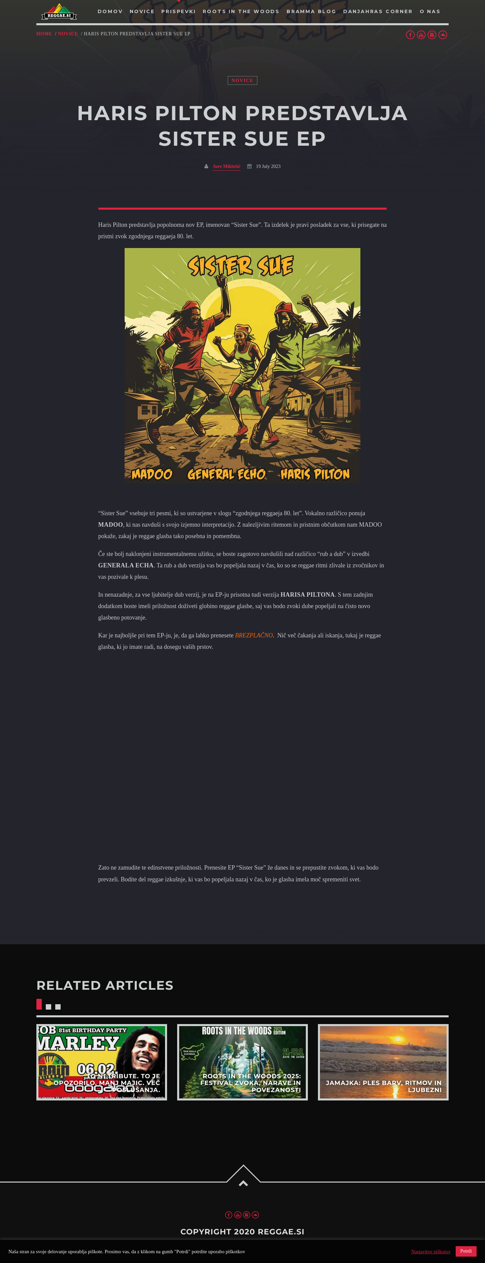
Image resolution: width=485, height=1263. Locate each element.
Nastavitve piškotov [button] (431, 1251)
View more (101, 1062)
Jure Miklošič (226, 166)
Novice (68, 33)
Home (44, 33)
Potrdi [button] (466, 1251)
